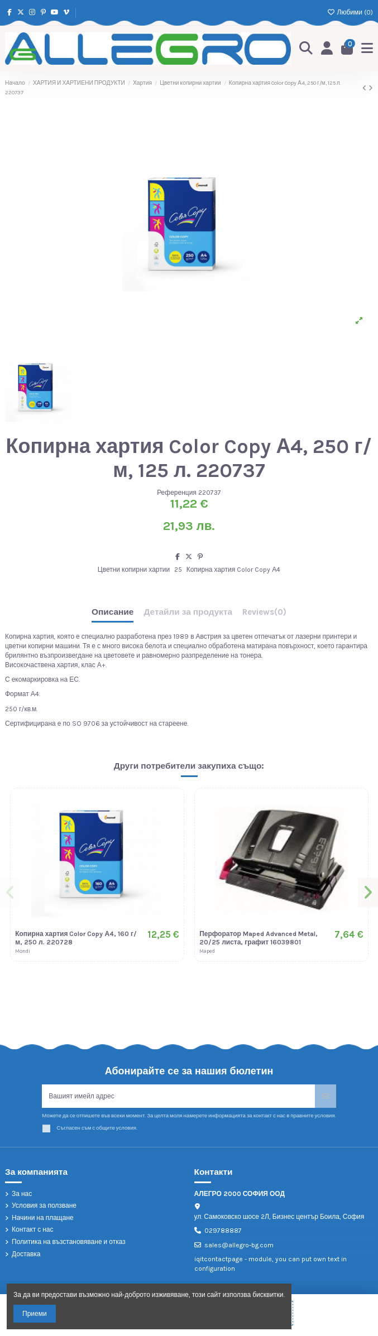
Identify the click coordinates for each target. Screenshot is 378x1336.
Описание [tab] (112, 612)
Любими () (350, 12)
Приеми (34, 1314)
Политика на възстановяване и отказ (69, 1242)
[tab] (264, 614)
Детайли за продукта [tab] (187, 612)
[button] (10, 892)
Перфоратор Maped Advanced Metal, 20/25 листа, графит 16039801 (258, 938)
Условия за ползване (44, 1205)
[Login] (327, 49)
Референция (177, 492)
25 (178, 569)
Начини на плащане (43, 1218)
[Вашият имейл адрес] (178, 1096)
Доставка (26, 1254)
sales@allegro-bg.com (239, 1245)
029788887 (223, 1230)
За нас (22, 1194)
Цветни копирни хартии (134, 569)
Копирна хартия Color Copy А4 (233, 569)
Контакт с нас (33, 1229)
